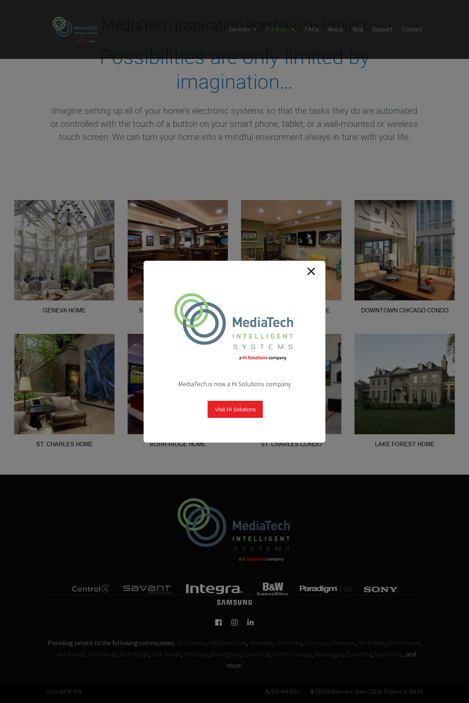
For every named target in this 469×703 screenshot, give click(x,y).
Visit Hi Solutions (235, 409)
